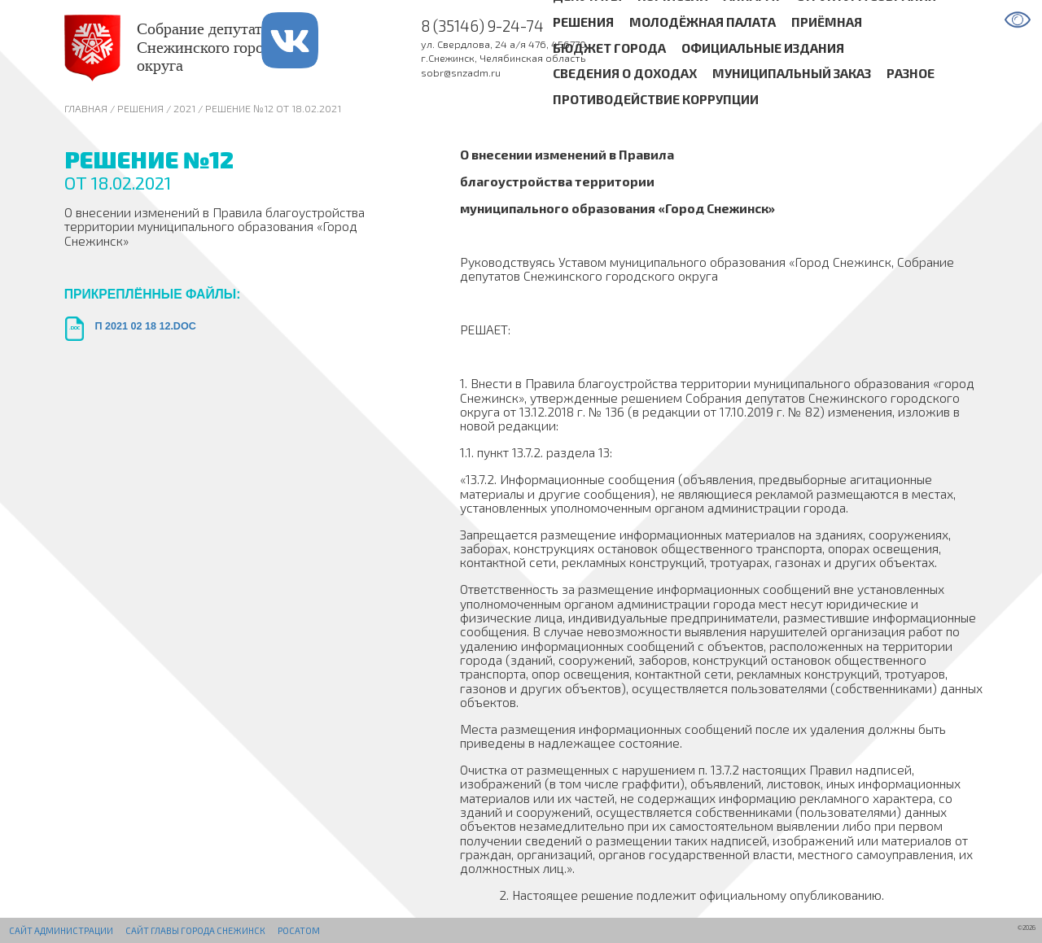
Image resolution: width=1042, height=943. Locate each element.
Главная (85, 108)
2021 (184, 108)
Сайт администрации (61, 930)
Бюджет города (609, 47)
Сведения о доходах (625, 73)
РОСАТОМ (299, 930)
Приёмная (826, 21)
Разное (911, 73)
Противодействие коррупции (656, 99)
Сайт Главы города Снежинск (195, 930)
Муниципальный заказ (791, 73)
